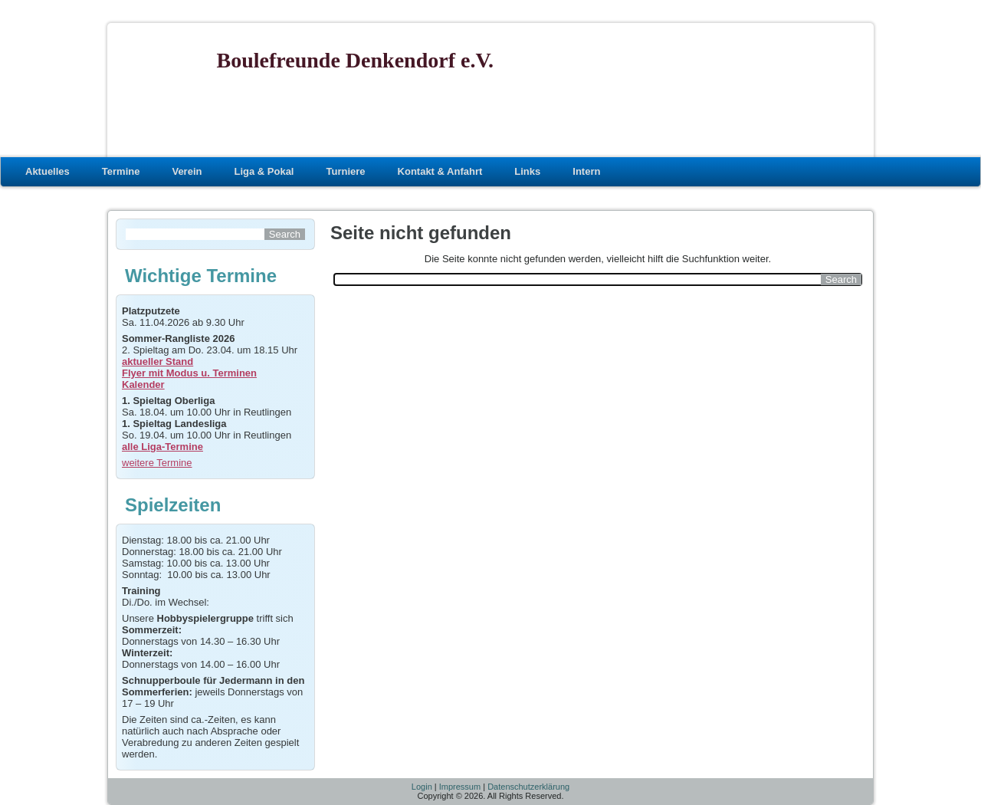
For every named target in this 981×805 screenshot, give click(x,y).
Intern (586, 171)
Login (422, 786)
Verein (187, 171)
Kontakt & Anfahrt (440, 171)
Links (527, 171)
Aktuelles (47, 171)
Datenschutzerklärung (528, 786)
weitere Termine (157, 462)
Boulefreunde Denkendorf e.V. (355, 60)
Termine (121, 171)
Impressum (460, 786)
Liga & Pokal (264, 171)
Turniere (345, 171)
